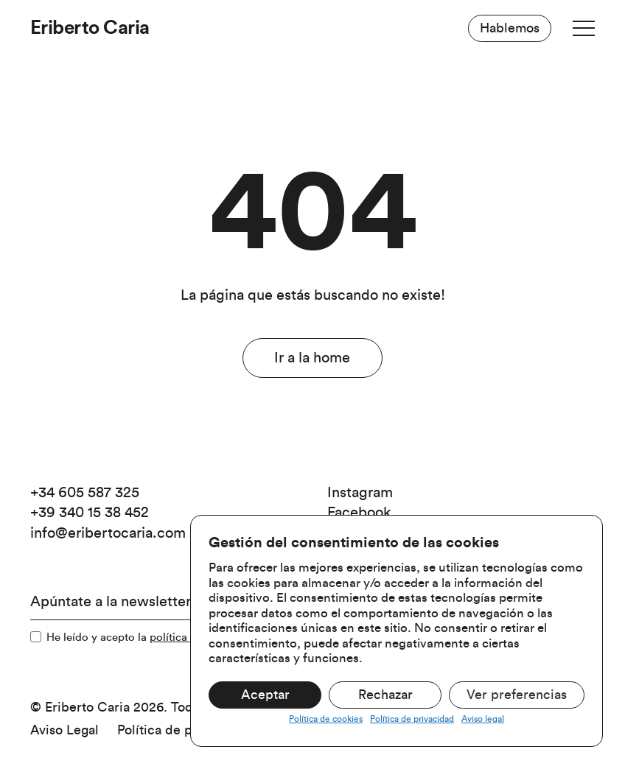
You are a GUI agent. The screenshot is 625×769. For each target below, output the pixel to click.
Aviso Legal (64, 730)
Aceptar (265, 694)
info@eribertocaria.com (108, 533)
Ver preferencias (517, 694)
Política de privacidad (412, 718)
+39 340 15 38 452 (89, 512)
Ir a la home (312, 358)
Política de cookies (326, 718)
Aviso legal (482, 718)
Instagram (360, 492)
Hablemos (510, 28)
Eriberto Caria (90, 28)
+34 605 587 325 (84, 492)
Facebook (359, 512)
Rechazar (385, 694)
